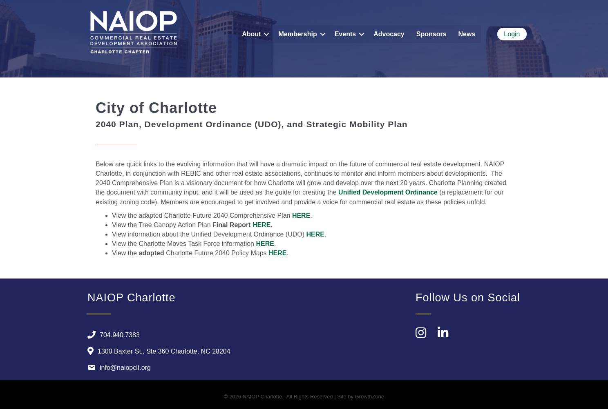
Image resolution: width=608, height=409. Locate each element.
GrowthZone (369, 397)
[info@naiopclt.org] (117, 367)
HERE (301, 215)
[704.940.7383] (111, 335)
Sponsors (431, 34)
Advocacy (389, 34)
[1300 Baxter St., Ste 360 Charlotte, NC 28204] (156, 351)
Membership (297, 34)
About (251, 34)
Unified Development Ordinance (388, 192)
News (467, 34)
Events (345, 34)
